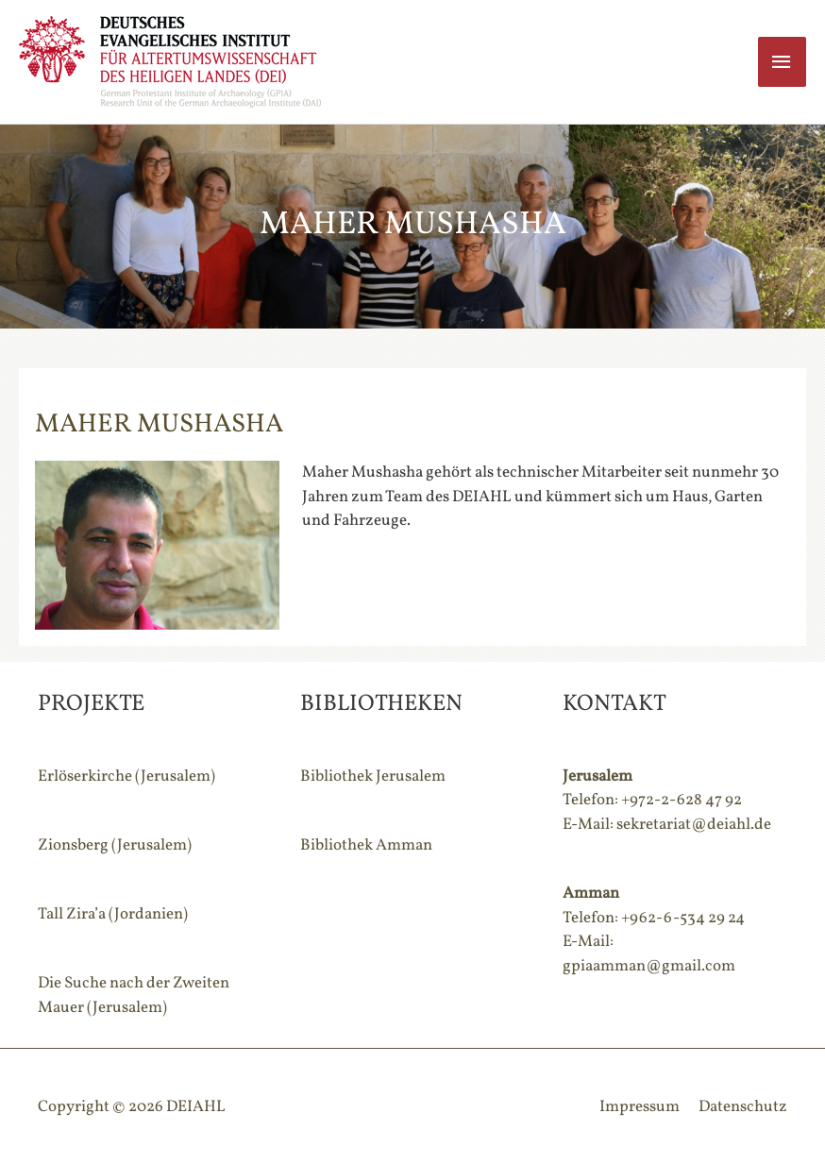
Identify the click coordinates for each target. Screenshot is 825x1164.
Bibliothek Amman (366, 845)
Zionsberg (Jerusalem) (115, 845)
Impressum (639, 1107)
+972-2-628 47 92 (681, 800)
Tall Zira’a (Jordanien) (113, 914)
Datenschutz (743, 1107)
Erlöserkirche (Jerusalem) (126, 776)
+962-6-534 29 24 (683, 918)
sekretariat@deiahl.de (693, 824)
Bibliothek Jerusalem (373, 776)
